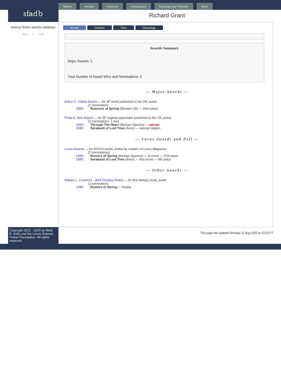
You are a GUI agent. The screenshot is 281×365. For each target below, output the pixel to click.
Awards (89, 6)
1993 (79, 124)
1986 (79, 128)
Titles (123, 27)
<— (25, 34)
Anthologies (138, 6)
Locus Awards (74, 149)
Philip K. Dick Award (79, 117)
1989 (79, 108)
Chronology (149, 27)
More (204, 6)
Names (67, 6)
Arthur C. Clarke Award (81, 101)
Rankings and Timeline (173, 6)
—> (40, 34)
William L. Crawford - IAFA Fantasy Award (94, 180)
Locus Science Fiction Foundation (31, 235)
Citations (112, 6)
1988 (79, 156)
